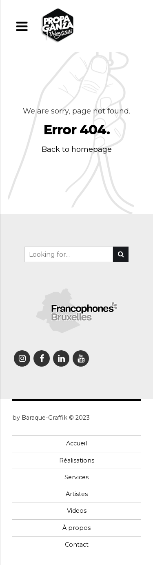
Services (76, 477)
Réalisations (76, 460)
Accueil (76, 443)
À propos (76, 528)
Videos (76, 510)
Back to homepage (77, 149)
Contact (77, 544)
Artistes (77, 494)
